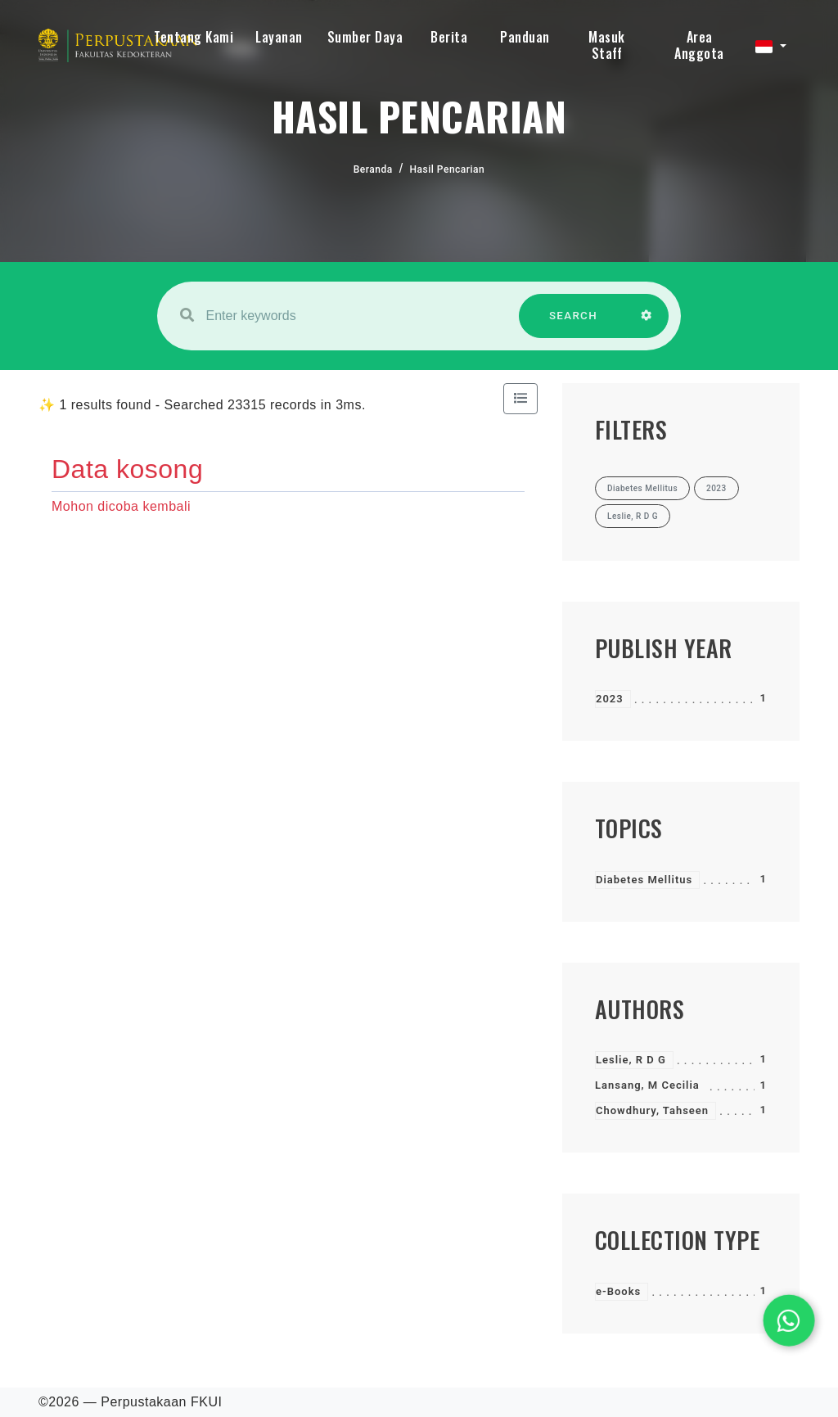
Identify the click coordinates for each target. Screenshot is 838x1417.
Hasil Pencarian (447, 169)
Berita (448, 37)
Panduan (525, 37)
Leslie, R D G (631, 1060)
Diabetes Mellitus (644, 879)
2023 (610, 699)
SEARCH (574, 323)
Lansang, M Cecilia (647, 1085)
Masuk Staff (606, 45)
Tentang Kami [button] (193, 37)
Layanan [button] (279, 37)
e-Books (618, 1291)
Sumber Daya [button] (365, 37)
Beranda (373, 169)
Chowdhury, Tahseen (652, 1110)
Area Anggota (699, 45)
